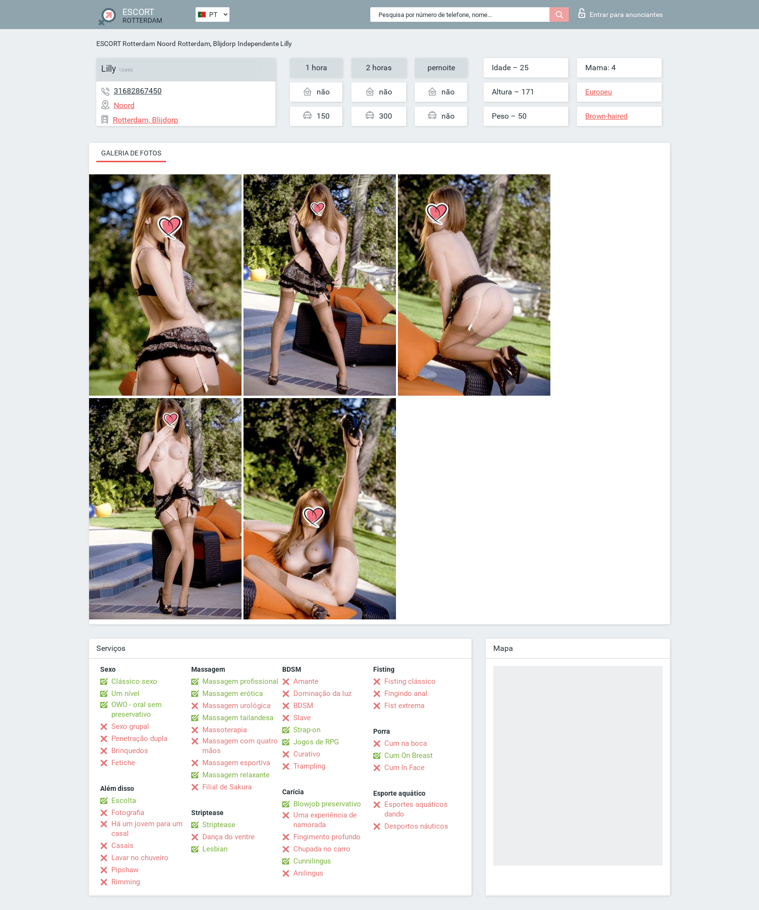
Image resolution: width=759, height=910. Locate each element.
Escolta (123, 800)
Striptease (218, 824)
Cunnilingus (312, 861)
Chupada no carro (321, 849)
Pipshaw (124, 869)
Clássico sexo (134, 681)
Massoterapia (224, 729)
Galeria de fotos (131, 153)
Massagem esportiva (236, 762)
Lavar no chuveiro (139, 857)
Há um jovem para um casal (146, 828)
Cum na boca (405, 743)
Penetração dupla (139, 738)
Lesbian (215, 849)
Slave (302, 717)
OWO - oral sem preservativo (136, 709)
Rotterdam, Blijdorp (207, 43)
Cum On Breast (408, 755)
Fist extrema (404, 705)
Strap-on (306, 729)
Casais (122, 845)
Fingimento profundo (327, 837)
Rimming (125, 882)
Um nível (125, 693)
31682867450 (138, 90)
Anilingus (308, 873)
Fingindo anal (405, 693)
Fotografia (127, 812)
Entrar (620, 13)
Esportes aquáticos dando (416, 809)
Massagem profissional (240, 681)
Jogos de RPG (316, 742)
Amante (306, 681)
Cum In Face (404, 767)
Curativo (306, 754)
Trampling (309, 766)
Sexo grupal (130, 726)
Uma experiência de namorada (325, 820)
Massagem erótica (232, 693)
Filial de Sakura (227, 787)
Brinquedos (129, 750)
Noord (166, 43)
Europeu (598, 92)
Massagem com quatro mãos (240, 746)
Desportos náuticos (416, 826)
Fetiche (123, 762)
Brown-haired (606, 116)
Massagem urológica (236, 705)
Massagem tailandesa (237, 717)
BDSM (303, 705)
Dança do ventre (228, 837)
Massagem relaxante (236, 775)
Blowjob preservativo (327, 804)
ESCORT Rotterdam (125, 43)
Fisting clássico (410, 681)
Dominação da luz (322, 693)
